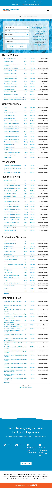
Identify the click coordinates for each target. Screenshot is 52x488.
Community (13, 1)
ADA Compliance (8, 474)
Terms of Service (25, 474)
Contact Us (33, 474)
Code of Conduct (28, 476)
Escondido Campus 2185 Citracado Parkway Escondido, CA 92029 (43, 451)
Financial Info (19, 476)
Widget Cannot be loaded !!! (26, 402)
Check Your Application (26, 387)
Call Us (9, 445)
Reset (11, 46)
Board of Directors (42, 474)
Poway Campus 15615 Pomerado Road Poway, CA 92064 (31, 450)
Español (39, 1)
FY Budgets (12, 476)
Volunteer (25, 1)
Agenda (5, 476)
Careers (19, 1)
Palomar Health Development (14, 478)
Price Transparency (28, 478)
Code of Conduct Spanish (40, 476)
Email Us (21, 445)
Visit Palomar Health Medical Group (30, 4)
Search (22, 46)
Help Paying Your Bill (39, 478)
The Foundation (32, 1)
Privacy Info (17, 474)
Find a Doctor (26, 463)
